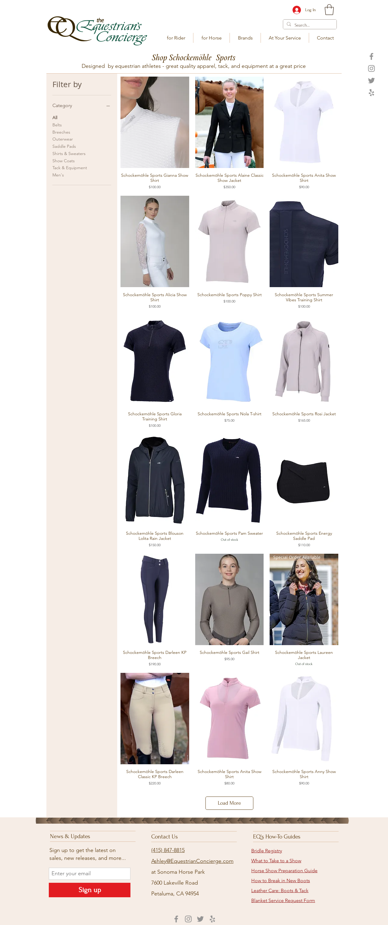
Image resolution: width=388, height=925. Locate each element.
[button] (176, 38)
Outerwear (62, 139)
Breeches (61, 132)
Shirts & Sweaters (69, 153)
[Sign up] (89, 890)
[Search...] (309, 25)
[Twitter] (371, 80)
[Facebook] (371, 56)
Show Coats (63, 160)
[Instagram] (371, 68)
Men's (58, 175)
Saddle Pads (64, 146)
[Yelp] (371, 92)
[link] (329, 9)
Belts (57, 125)
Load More (229, 803)
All (54, 117)
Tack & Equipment (69, 167)
